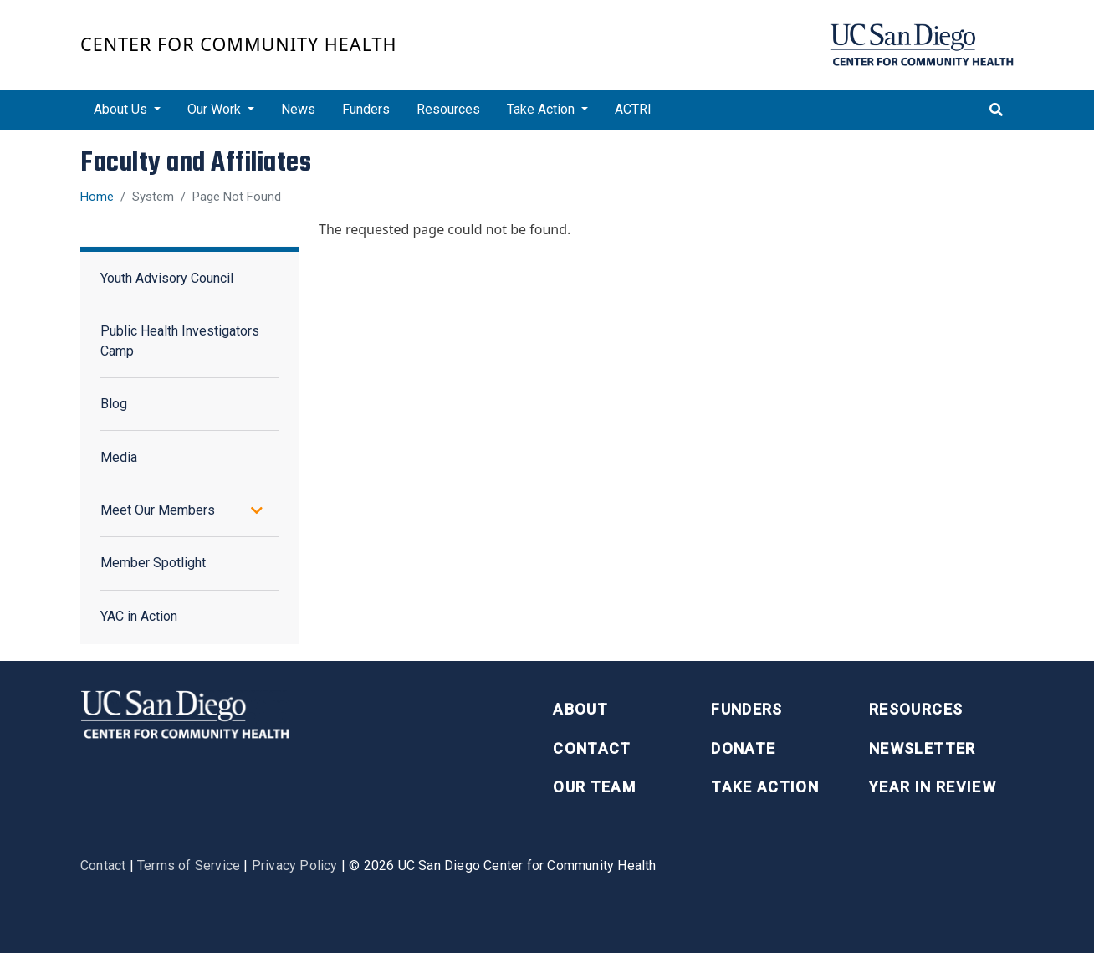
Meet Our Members (157, 510)
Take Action (765, 787)
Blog (113, 404)
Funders (366, 109)
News (298, 109)
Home (97, 196)
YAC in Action (138, 616)
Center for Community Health (238, 44)
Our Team (594, 787)
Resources (448, 109)
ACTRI (633, 109)
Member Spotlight (153, 563)
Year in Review (932, 787)
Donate (743, 748)
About (580, 709)
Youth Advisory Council (166, 278)
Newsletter (922, 748)
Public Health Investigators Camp (179, 341)
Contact (592, 748)
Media (118, 457)
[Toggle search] (996, 110)
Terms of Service (188, 866)
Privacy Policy (295, 866)
